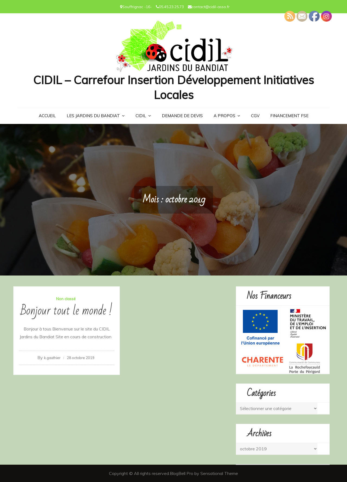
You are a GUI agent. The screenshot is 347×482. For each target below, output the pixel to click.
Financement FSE (289, 115)
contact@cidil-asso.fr (211, 6)
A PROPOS (224, 115)
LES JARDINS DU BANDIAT (93, 115)
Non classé (66, 298)
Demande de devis (182, 115)
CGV (255, 115)
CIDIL (141, 115)
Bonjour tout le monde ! (67, 311)
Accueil (47, 115)
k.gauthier (52, 358)
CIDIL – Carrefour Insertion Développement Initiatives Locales (173, 87)
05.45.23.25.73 (171, 6)
